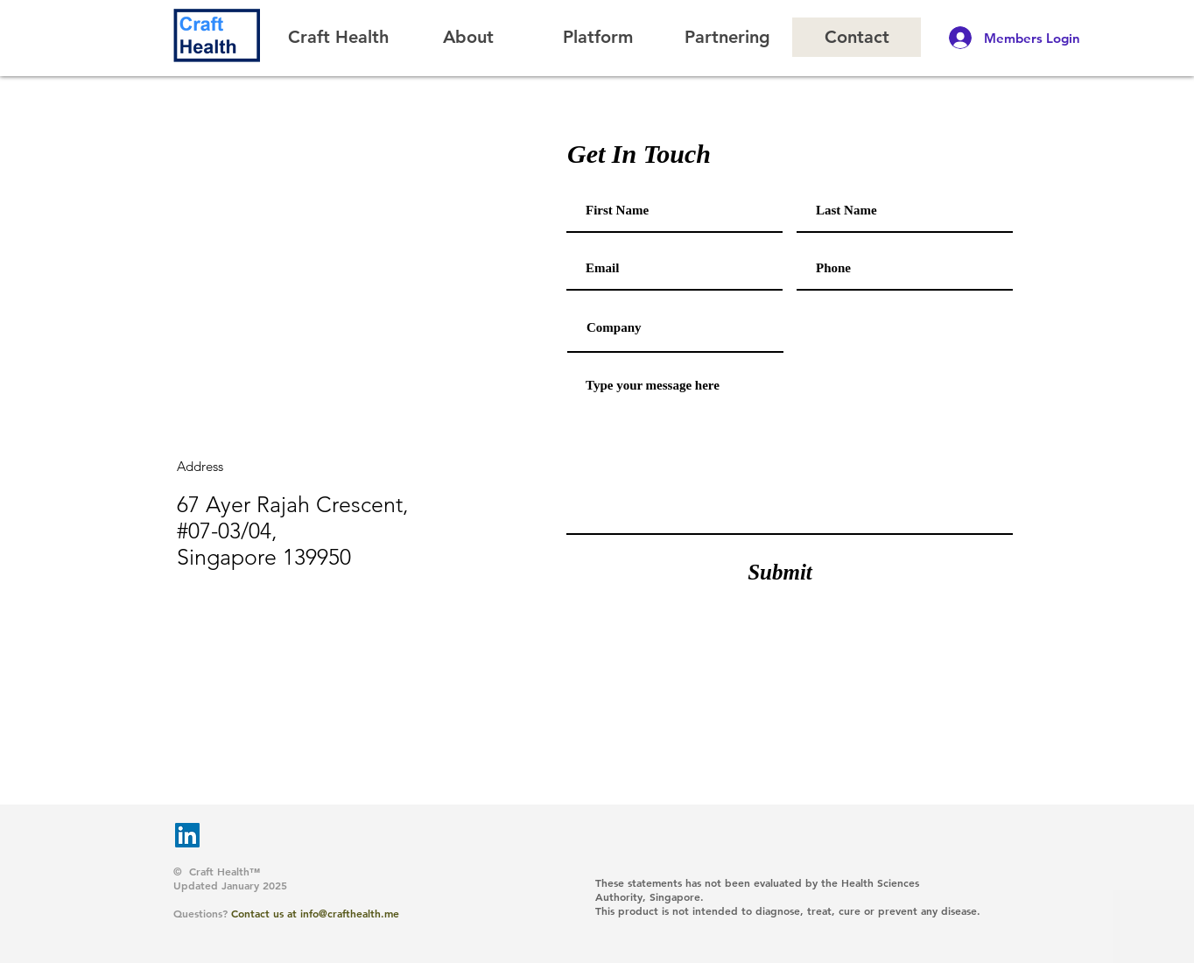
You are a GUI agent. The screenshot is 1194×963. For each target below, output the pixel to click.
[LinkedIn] (187, 835)
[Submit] (780, 571)
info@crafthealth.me (349, 913)
